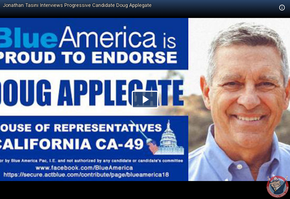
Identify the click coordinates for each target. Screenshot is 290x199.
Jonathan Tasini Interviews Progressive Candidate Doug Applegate (77, 5)
